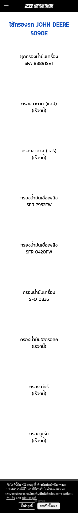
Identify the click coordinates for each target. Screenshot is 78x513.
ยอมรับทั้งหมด (48, 506)
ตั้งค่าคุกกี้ (27, 506)
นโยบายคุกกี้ (29, 498)
